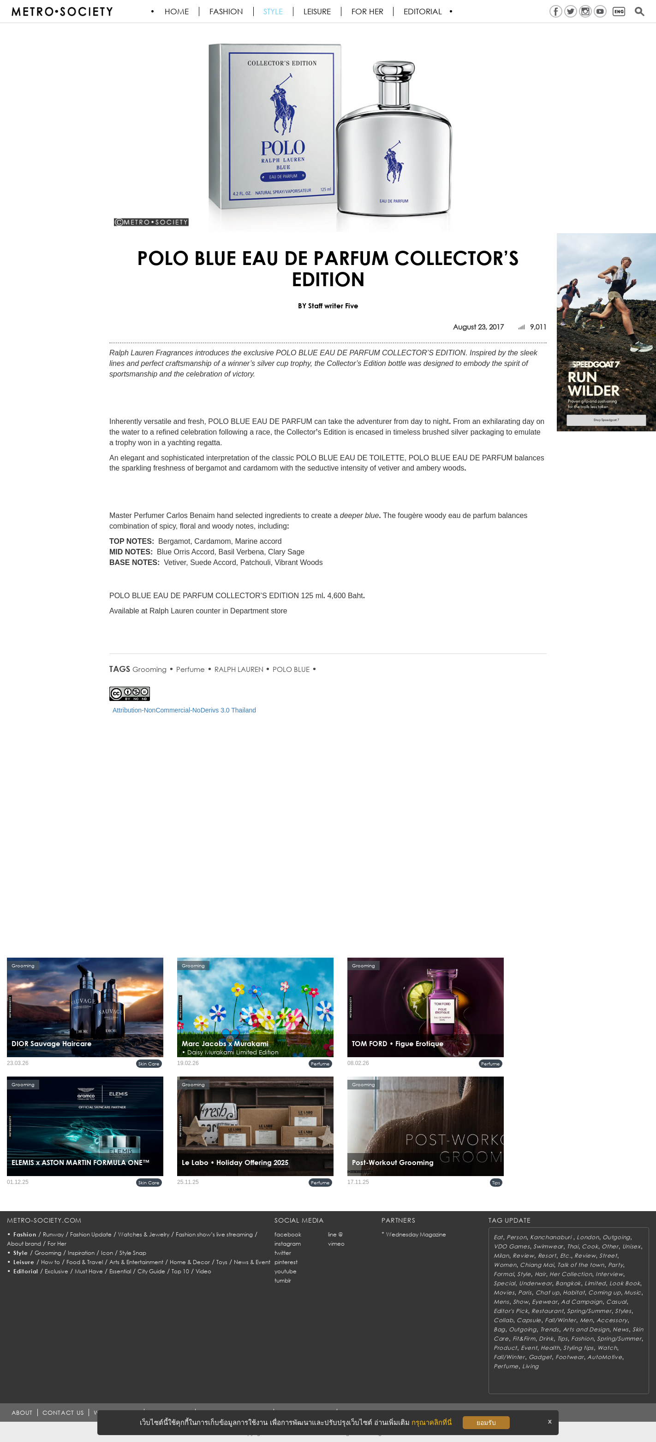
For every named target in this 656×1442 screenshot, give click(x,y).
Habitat (573, 1292)
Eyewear (544, 1301)
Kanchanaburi (551, 1237)
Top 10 (180, 1271)
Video (203, 1271)
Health (550, 1347)
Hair (540, 1274)
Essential (120, 1271)
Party (615, 1264)
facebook (287, 1234)
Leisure (318, 11)
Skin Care (149, 1063)
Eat (498, 1237)
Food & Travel (84, 1262)
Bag (499, 1329)
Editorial (424, 11)
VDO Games (512, 1246)
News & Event (252, 1262)
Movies (504, 1292)
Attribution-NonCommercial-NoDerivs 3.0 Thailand (184, 710)
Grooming (149, 669)
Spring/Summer (589, 1310)
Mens (501, 1301)
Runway (53, 1234)
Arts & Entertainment (136, 1262)
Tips (496, 1182)
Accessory (611, 1320)
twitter (282, 1252)
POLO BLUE (291, 669)
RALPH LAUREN (240, 669)
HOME (177, 11)
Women (505, 1264)
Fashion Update (91, 1234)
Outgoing (616, 1237)
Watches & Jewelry (143, 1234)
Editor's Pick (511, 1310)
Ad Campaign (581, 1301)
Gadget (540, 1357)
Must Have (89, 1271)
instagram (287, 1243)
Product (505, 1347)
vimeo (336, 1243)
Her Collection (570, 1274)
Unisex (631, 1246)
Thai (572, 1246)
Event (529, 1347)
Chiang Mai (537, 1264)
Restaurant (547, 1310)
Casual (616, 1301)
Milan (501, 1255)
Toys (221, 1262)
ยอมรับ (486, 1422)
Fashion (227, 11)
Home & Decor (190, 1262)
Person (516, 1237)
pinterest (286, 1262)
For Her (57, 1243)
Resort (547, 1255)
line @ (335, 1234)
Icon (107, 1252)
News (621, 1329)
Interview (609, 1274)
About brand (24, 1243)
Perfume (190, 669)
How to (50, 1262)
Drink (546, 1338)
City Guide (151, 1271)
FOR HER (368, 11)
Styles (623, 1310)
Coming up (604, 1292)
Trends (549, 1329)
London (588, 1237)
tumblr (282, 1280)
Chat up (548, 1292)
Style (274, 11)
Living (530, 1366)
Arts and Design (586, 1329)
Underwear (535, 1283)
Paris (525, 1292)
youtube (285, 1271)
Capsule (529, 1320)
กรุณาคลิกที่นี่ (431, 1422)
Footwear (569, 1357)
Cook (590, 1246)
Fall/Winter (560, 1320)
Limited (595, 1283)
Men (586, 1320)
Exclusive (56, 1271)
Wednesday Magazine (416, 1234)
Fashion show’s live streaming (214, 1234)
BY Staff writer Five (328, 305)
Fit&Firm (524, 1338)
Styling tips (578, 1347)
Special (504, 1283)
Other (610, 1246)
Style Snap (132, 1252)
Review (523, 1255)
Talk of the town (580, 1264)
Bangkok (568, 1283)
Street (608, 1255)
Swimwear (548, 1246)
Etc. (565, 1255)
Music (632, 1292)
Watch (607, 1347)
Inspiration (81, 1252)
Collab (503, 1320)
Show (521, 1301)
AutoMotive (604, 1357)
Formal (503, 1274)
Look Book (624, 1283)
